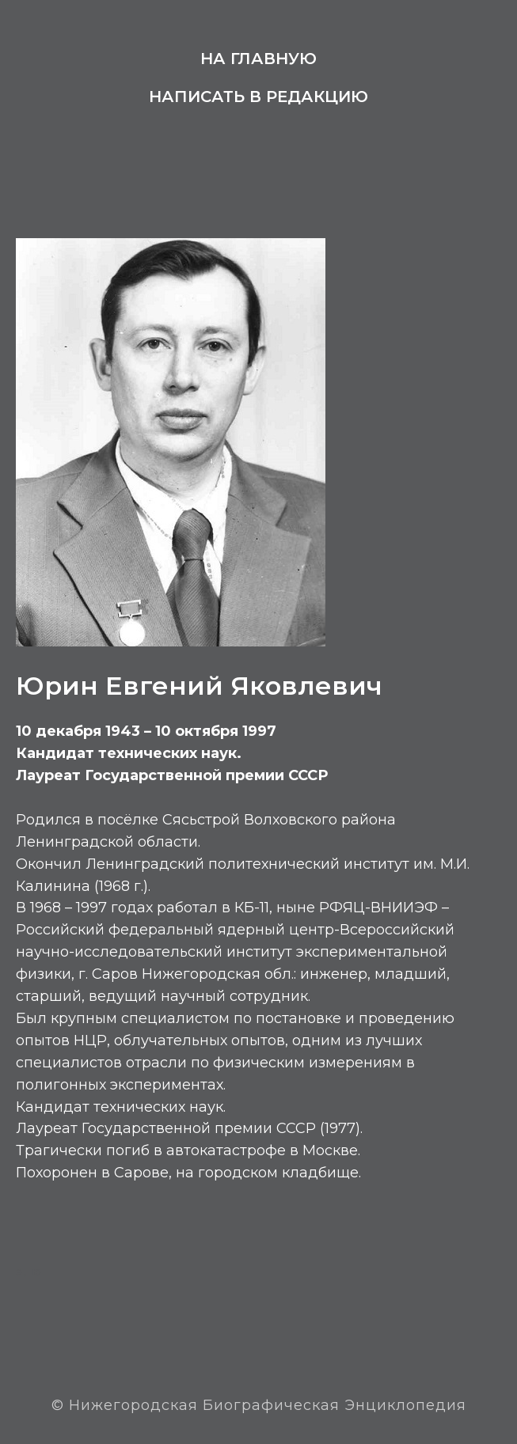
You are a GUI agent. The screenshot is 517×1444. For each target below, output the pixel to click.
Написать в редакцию (258, 96)
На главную (258, 58)
